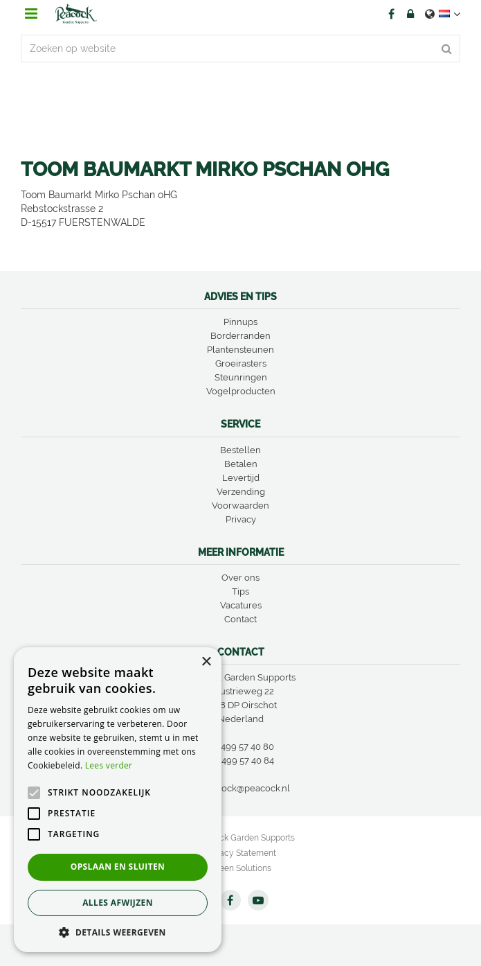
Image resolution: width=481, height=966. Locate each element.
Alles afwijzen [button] (117, 902)
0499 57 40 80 (244, 746)
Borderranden (240, 336)
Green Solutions (240, 868)
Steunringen (241, 377)
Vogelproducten (240, 391)
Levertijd (241, 478)
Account (410, 14)
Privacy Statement (241, 853)
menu (31, 13)
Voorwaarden (240, 505)
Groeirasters (240, 363)
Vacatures (241, 605)
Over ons (240, 577)
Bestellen (240, 450)
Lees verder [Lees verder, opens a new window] (109, 765)
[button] (118, 931)
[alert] (117, 799)
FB (391, 14)
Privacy (241, 519)
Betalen (240, 464)
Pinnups (240, 322)
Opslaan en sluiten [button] (118, 866)
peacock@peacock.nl (245, 788)
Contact (240, 619)
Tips (240, 591)
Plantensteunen (240, 349)
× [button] (206, 662)
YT (258, 900)
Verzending (241, 491)
